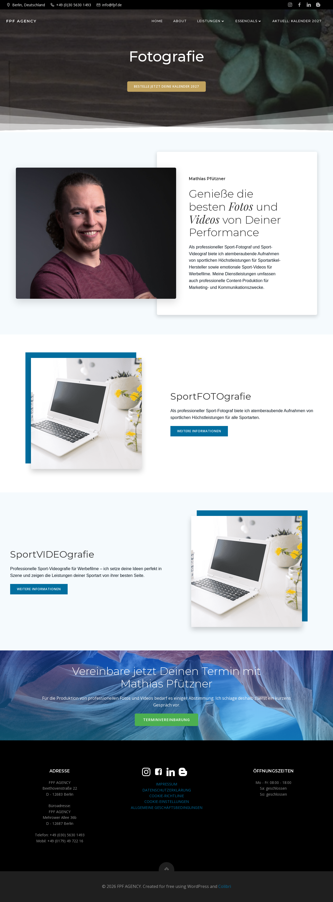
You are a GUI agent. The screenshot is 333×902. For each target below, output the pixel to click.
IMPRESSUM (166, 784)
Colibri (224, 886)
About (180, 21)
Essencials (248, 21)
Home (157, 21)
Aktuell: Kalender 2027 (297, 21)
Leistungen (211, 21)
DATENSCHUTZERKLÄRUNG (166, 790)
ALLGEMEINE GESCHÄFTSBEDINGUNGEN (166, 807)
